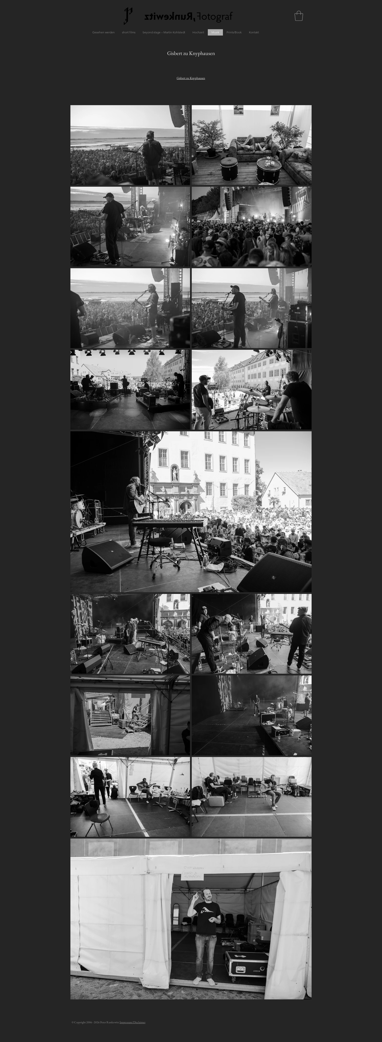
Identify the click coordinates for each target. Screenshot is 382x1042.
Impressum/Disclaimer (132, 1022)
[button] (299, 16)
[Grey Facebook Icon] (281, 547)
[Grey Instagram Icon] (290, 547)
